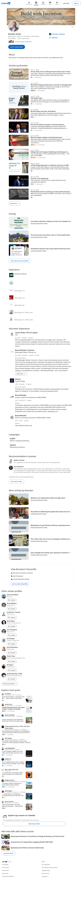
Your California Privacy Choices (49, 867)
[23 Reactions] (4, 711)
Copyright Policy (46, 870)
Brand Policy (5, 873)
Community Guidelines (8, 876)
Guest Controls (45, 873)
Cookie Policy (5, 870)
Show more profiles (9, 684)
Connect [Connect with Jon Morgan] (11, 644)
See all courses (8, 853)
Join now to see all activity (19, 261)
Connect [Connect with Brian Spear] (11, 626)
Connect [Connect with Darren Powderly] (11, 600)
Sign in (76, 3)
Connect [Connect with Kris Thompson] (11, 635)
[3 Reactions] (3, 765)
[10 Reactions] (4, 787)
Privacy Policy (5, 867)
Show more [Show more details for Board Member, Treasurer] (21, 374)
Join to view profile (16, 47)
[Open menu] (72, 27)
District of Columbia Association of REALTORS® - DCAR (32, 418)
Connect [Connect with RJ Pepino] (11, 670)
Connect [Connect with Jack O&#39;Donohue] (11, 652)
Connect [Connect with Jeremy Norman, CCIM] (11, 679)
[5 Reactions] (4, 734)
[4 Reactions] (4, 744)
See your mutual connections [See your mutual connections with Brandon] (23, 41)
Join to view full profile (19, 584)
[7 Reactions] (3, 700)
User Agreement (46, 864)
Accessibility (5, 864)
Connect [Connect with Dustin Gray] (11, 661)
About (43, 861)
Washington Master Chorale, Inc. (25, 352)
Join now (66, 3)
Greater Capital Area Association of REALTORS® (30, 397)
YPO (16, 335)
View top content (34, 824)
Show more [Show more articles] (14, 203)
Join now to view (16, 481)
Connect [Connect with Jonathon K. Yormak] (11, 617)
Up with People (20, 381)
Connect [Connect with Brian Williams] (11, 609)
